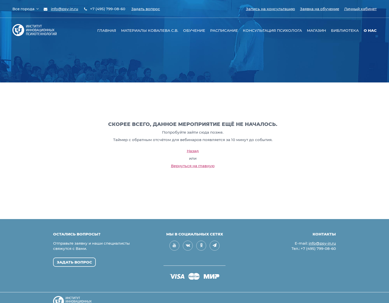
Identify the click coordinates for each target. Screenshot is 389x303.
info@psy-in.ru (64, 8)
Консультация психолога (272, 30)
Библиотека (345, 30)
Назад (193, 151)
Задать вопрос (145, 8)
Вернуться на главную (193, 165)
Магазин (316, 30)
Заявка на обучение (319, 8)
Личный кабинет (360, 8)
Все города (25, 8)
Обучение (194, 30)
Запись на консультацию (270, 8)
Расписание (224, 30)
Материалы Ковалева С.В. (149, 30)
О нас (370, 30)
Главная (106, 30)
